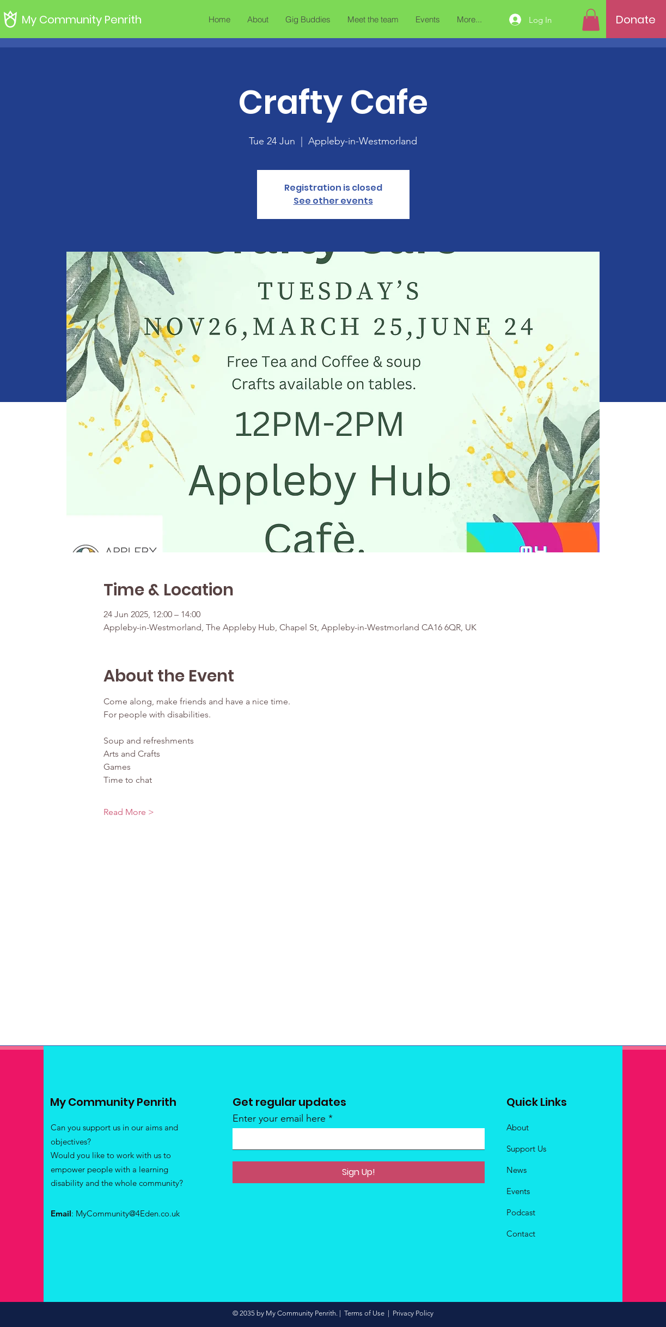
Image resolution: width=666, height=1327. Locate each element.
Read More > (128, 812)
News (516, 1170)
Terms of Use (364, 1313)
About (517, 1127)
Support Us (526, 1148)
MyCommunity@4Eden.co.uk (128, 1213)
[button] (591, 20)
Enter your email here (279, 1118)
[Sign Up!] (359, 1172)
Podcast (520, 1212)
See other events (333, 200)
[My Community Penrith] (82, 19)
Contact (520, 1233)
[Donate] (636, 20)
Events (518, 1191)
